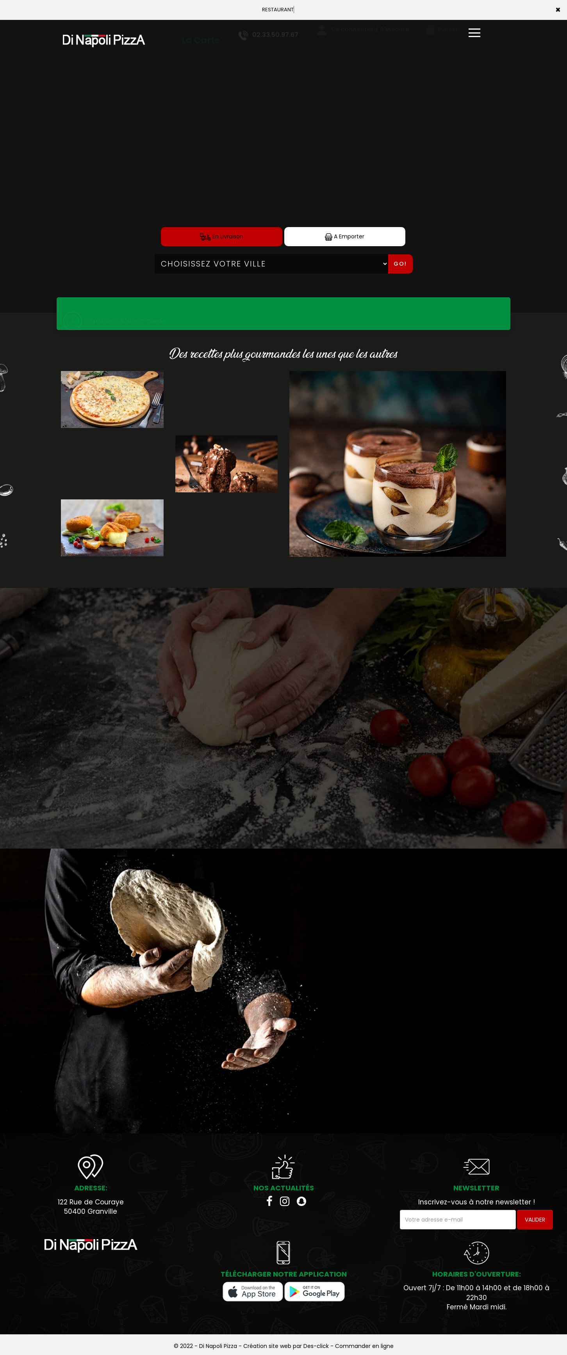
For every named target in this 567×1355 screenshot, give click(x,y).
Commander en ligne (364, 1346)
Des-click (316, 1346)
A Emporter (344, 237)
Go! (400, 264)
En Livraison (221, 237)
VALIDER (535, 1220)
